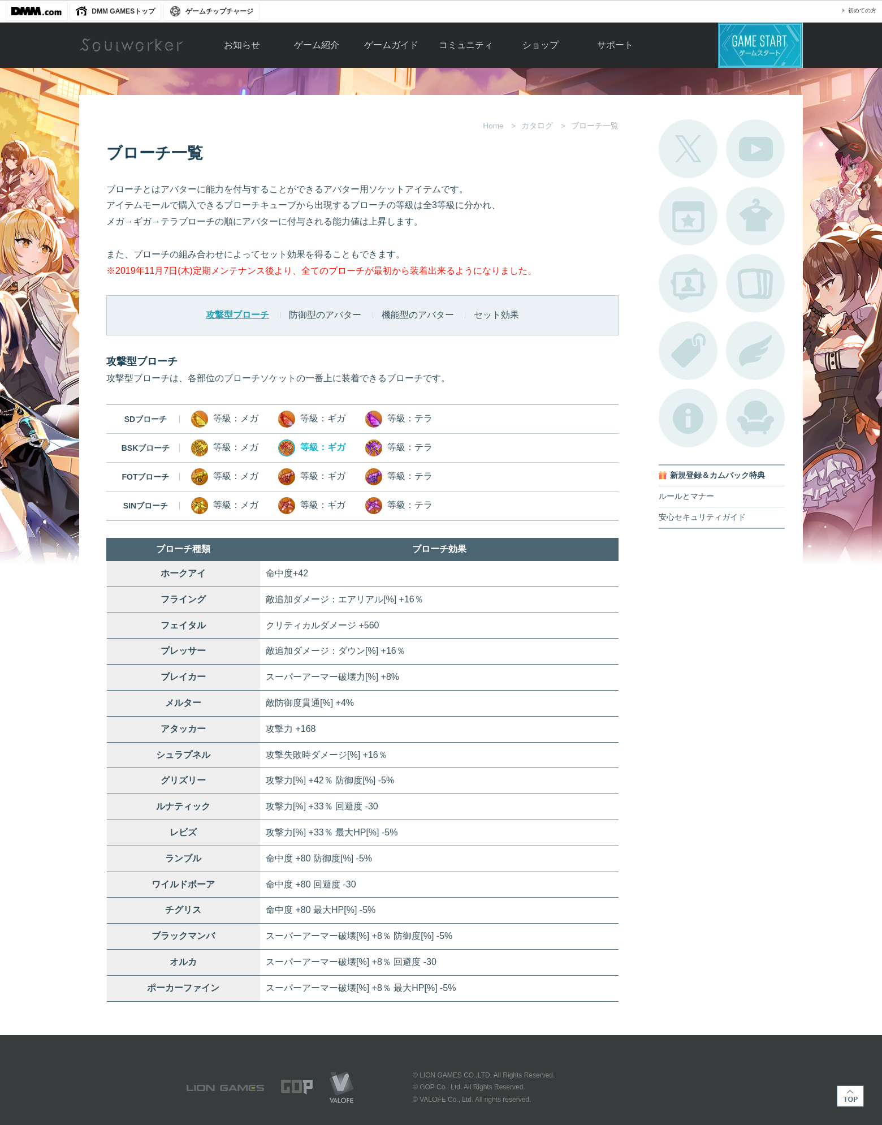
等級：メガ (224, 419)
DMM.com (36, 11)
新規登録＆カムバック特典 (717, 475)
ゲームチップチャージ (219, 11)
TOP (850, 1096)
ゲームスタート (760, 45)
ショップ (540, 45)
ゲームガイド (391, 45)
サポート (615, 45)
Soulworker (131, 45)
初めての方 (862, 10)
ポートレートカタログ (688, 283)
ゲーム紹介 (316, 45)
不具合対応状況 (688, 418)
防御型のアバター (325, 315)
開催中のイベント (688, 216)
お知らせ (242, 45)
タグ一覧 (688, 350)
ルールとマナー (686, 496)
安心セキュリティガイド (702, 517)
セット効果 (496, 315)
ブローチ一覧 (755, 350)
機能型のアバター (418, 315)
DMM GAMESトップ (123, 11)
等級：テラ (399, 419)
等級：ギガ (311, 419)
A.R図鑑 (755, 283)
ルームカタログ (755, 418)
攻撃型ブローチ (237, 315)
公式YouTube (755, 148)
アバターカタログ (755, 216)
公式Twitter (688, 148)
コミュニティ (466, 45)
